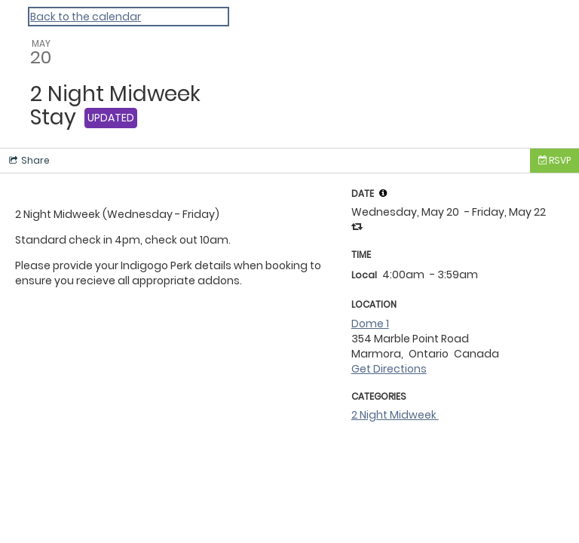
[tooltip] (383, 193)
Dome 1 (370, 323)
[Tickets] (554, 161)
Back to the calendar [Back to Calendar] (85, 16)
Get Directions (389, 368)
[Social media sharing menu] (28, 160)
